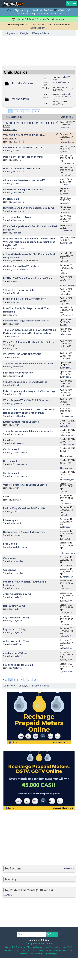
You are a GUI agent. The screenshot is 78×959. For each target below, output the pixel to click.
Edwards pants (11, 520)
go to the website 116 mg (17, 217)
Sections (48, 10)
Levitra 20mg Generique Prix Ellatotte (24, 508)
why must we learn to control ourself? (24, 180)
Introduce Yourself (23, 83)
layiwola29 (17, 403)
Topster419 (67, 315)
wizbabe (16, 183)
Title (6, 116)
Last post (66, 116)
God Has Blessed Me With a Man (21, 266)
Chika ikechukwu (20, 269)
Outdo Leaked (11, 449)
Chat (39, 13)
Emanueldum (18, 192)
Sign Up (19, 10)
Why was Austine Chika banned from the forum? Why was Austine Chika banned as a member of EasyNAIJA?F (29, 242)
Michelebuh (17, 366)
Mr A (14, 129)
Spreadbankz (68, 142)
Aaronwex (67, 127)
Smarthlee (66, 334)
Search (52, 934)
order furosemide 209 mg (17, 593)
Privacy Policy (48, 947)
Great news (9, 558)
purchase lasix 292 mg (15, 653)
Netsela (15, 302)
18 (34, 111)
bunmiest (16, 232)
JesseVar (66, 193)
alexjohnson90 (68, 163)
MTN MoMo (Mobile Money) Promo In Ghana (27, 278)
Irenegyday (17, 561)
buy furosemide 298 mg (16, 617)
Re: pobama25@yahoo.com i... (63, 82)
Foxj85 (67, 77)
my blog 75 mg (11, 198)
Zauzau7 (66, 184)
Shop (33, 13)
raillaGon (16, 160)
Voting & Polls (20, 99)
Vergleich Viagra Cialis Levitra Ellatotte (25, 484)
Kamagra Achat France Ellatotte (21, 421)
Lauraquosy (17, 434)
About (29, 947)
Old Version (21, 947)
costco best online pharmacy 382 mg (23, 189)
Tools (47, 13)
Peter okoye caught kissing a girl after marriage (29, 391)
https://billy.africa (39, 27)
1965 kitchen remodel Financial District (25, 381)
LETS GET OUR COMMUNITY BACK (23, 147)
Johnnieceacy (18, 443)
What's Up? (64, 10)
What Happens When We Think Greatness (27, 400)
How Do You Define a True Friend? (22, 168)
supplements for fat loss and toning (23, 156)
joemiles (66, 294)
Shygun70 (66, 346)
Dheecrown (67, 416)
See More (68, 868)
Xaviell (67, 94)
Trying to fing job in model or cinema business (28, 363)
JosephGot (67, 242)
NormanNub (17, 376)
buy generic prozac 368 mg (18, 664)
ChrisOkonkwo (19, 416)
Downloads (23, 13)
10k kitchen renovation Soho (19, 290)
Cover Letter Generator (36, 950)
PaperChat (20, 950)
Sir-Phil (15, 150)
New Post (37, 10)
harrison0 (66, 175)
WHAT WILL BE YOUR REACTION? (22, 354)
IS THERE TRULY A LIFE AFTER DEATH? (24, 299)
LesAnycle (17, 535)
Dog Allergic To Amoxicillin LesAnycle (24, 531)
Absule (65, 324)
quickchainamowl (20, 547)
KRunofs (16, 293)
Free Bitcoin (10, 543)
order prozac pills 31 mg (16, 641)
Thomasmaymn (19, 452)
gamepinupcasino (67, 285)
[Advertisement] (28, 52)
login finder (9, 440)
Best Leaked (10, 461)
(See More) (7, 895)
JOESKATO (17, 357)
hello (6, 496)
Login (27, 10)
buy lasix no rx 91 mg (14, 629)
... (31, 111)
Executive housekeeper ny (18, 372)
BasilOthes (17, 644)
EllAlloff (15, 425)
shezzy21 (16, 394)
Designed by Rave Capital (39, 943)
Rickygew (16, 499)
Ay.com (15, 324)
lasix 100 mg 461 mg (14, 605)
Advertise (56, 13)
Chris (14, 315)
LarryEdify (17, 597)
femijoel (16, 336)
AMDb (67, 947)
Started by (16, 116)
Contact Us (37, 947)
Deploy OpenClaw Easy (56, 950)
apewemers (67, 230)
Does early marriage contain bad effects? (26, 320)
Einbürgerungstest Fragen (46, 953)
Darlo (64, 273)
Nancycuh (16, 523)
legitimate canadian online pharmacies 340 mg (28, 207)
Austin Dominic (19, 248)
